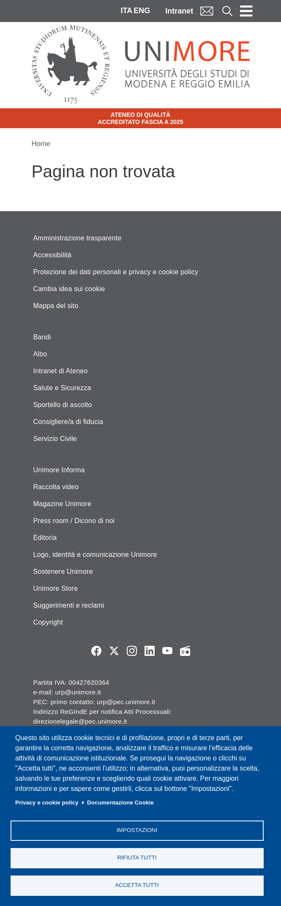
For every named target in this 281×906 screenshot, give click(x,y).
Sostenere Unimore (63, 571)
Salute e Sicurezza (62, 387)
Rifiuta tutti (136, 857)
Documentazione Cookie (120, 802)
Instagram (131, 650)
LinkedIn (149, 650)
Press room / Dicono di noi (74, 520)
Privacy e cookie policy (47, 802)
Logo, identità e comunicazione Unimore (95, 554)
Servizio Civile (55, 438)
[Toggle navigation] (246, 11)
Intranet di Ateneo (60, 371)
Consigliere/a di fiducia (68, 421)
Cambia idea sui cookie (69, 288)
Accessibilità (52, 255)
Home (41, 144)
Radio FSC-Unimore (185, 650)
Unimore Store (55, 588)
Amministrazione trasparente (77, 238)
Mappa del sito (56, 305)
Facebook (96, 650)
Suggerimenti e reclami (68, 605)
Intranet (179, 11)
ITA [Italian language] (126, 10)
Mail (206, 11)
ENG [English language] (142, 10)
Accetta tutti (137, 885)
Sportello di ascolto (62, 404)
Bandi (42, 337)
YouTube (167, 650)
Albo (40, 354)
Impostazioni (137, 830)
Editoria (45, 537)
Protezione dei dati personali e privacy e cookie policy (116, 271)
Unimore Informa (59, 470)
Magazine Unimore (62, 503)
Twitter (114, 650)
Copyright (48, 622)
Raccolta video (56, 486)
